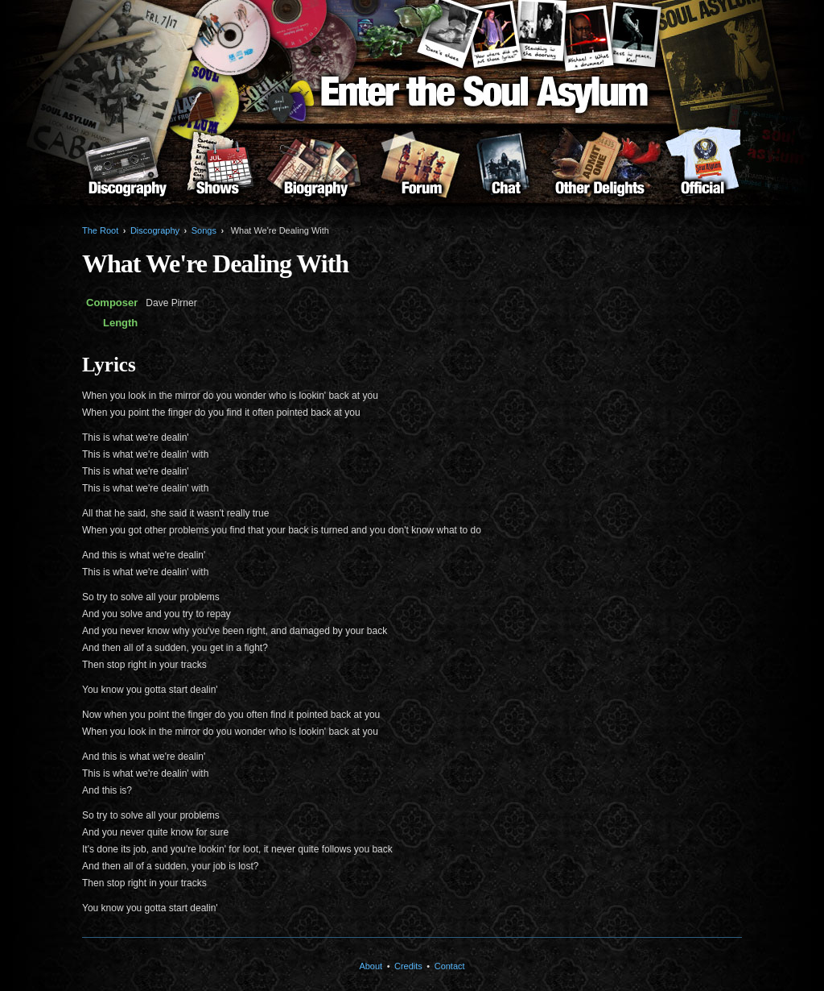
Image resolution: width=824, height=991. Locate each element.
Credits (408, 966)
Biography (315, 170)
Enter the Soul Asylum (485, 95)
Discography (127, 170)
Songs (204, 230)
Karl (635, 35)
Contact (450, 966)
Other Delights (600, 170)
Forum (421, 170)
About (702, 170)
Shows (217, 170)
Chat (506, 170)
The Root (100, 230)
